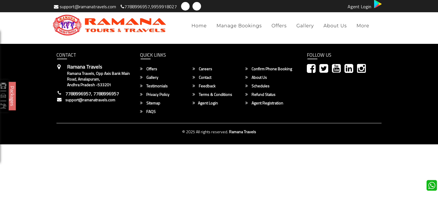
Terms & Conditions (212, 94)
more (362, 25)
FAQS (148, 111)
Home (199, 25)
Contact (201, 77)
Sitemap (150, 103)
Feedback (204, 86)
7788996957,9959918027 (149, 6)
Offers (279, 25)
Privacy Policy (154, 94)
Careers (202, 69)
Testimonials (154, 86)
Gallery (305, 25)
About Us (335, 25)
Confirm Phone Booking (268, 69)
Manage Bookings (239, 25)
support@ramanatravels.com (85, 6)
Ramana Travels (242, 132)
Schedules (257, 86)
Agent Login (359, 6)
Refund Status (260, 94)
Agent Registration (264, 103)
